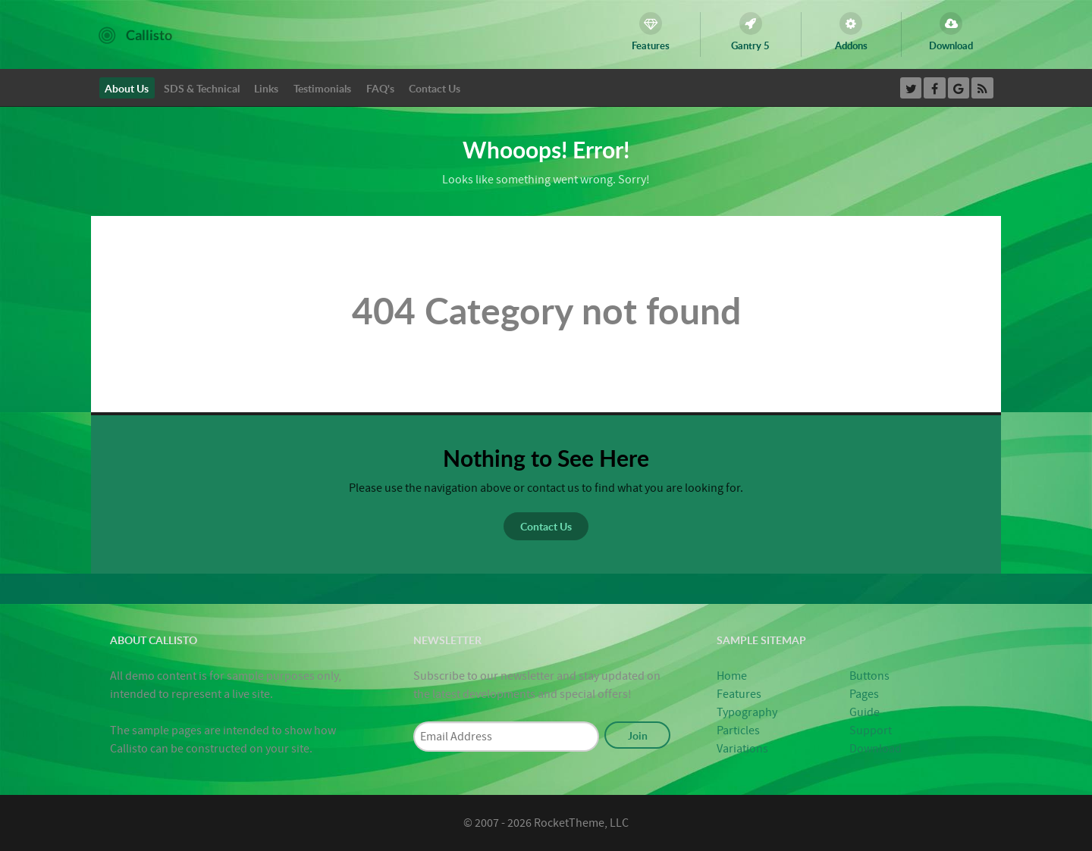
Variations (742, 748)
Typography (747, 712)
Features (739, 694)
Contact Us (546, 525)
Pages (864, 694)
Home (732, 676)
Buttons (869, 676)
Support (870, 730)
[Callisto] (135, 34)
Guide (864, 712)
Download (875, 748)
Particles (738, 730)
